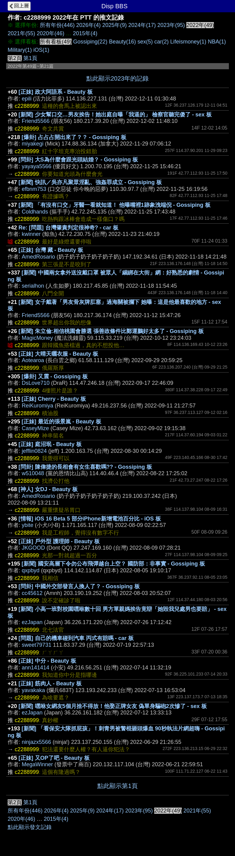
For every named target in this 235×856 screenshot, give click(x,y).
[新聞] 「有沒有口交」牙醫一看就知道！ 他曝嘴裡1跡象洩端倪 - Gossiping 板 (115, 205)
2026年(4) (88, 25)
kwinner (31, 234)
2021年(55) (21, 33)
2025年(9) (114, 25)
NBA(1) (217, 42)
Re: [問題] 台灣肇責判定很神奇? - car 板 (68, 228)
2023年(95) (171, 25)
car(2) (161, 42)
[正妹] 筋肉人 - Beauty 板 (50, 683)
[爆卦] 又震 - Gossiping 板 (55, 376)
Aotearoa (33, 360)
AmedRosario (38, 257)
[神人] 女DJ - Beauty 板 (48, 489)
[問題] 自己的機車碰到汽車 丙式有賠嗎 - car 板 (76, 638)
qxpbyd (30, 570)
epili (27, 99)
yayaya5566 (36, 166)
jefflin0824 (34, 451)
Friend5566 (36, 121)
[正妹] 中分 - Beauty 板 (47, 661)
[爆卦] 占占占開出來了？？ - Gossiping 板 (74, 137)
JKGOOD (33, 548)
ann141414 (35, 668)
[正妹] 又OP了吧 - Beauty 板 (54, 758)
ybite (27, 525)
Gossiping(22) (90, 42)
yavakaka (33, 690)
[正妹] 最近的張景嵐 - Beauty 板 (61, 422)
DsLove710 (36, 383)
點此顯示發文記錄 (30, 827)
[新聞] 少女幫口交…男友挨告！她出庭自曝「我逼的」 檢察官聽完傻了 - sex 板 (115, 115)
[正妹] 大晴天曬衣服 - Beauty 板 (58, 354)
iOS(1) (41, 50)
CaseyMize (35, 428)
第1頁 (30, 58)
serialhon (33, 286)
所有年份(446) (57, 25)
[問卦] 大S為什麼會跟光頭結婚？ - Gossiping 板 (78, 160)
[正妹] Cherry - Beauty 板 (54, 399)
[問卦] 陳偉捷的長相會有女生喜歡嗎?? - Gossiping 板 (85, 467)
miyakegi (32, 144)
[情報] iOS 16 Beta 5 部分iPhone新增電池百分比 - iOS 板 (90, 519)
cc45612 (32, 593)
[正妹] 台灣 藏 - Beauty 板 (51, 250)
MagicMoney (37, 338)
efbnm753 (34, 189)
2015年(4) (85, 33)
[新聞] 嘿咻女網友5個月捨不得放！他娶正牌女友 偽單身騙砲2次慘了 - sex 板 (113, 706)
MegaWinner (37, 764)
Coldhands (35, 212)
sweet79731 (36, 645)
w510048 (33, 473)
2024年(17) (142, 25)
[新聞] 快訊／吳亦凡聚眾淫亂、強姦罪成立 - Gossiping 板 (90, 182)
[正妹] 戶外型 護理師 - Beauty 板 (59, 541)
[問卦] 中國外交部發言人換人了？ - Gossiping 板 (79, 586)
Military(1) (20, 50)
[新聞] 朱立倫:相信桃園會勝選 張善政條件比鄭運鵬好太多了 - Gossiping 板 (111, 331)
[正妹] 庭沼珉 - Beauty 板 (50, 444)
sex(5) (145, 42)
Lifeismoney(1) (188, 42)
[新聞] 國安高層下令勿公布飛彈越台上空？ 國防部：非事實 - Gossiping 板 (113, 564)
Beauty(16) (122, 42)
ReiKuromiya (37, 406)
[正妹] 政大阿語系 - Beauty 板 (56, 92)
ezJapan (32, 622)
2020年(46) (50, 33)
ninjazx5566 (36, 742)
